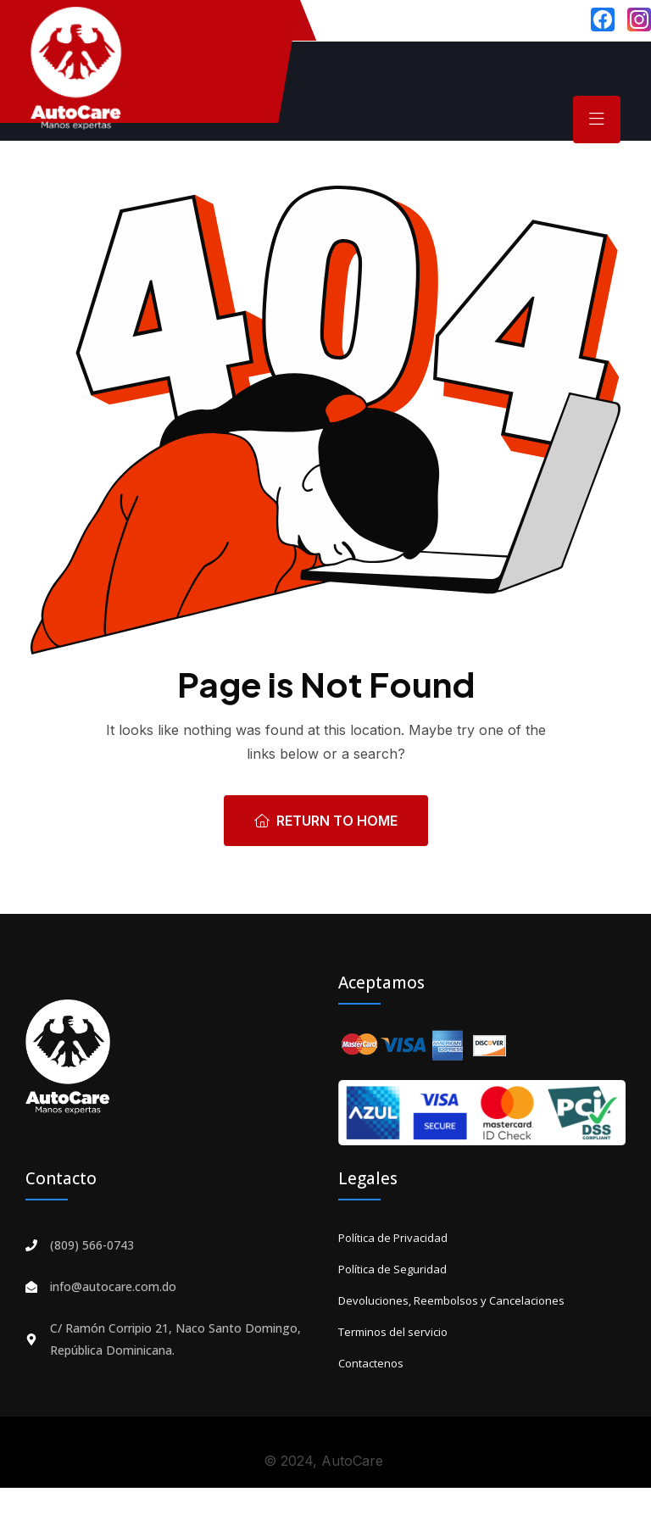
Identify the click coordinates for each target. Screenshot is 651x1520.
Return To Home (326, 820)
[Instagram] (639, 19)
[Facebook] (603, 19)
